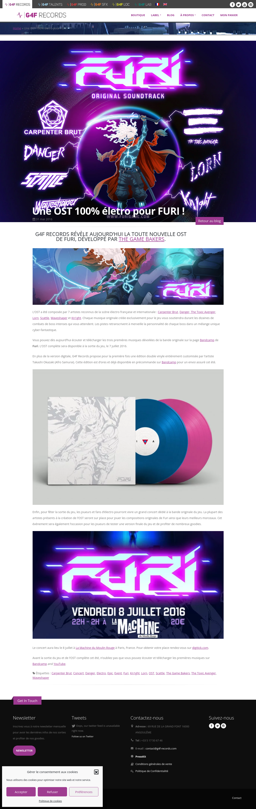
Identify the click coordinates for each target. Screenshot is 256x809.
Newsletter (24, 750)
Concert (78, 673)
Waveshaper (59, 318)
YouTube (60, 664)
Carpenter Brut (168, 312)
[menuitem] (157, 4)
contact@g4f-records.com (160, 748)
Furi (126, 673)
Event (118, 673)
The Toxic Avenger (202, 312)
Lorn (36, 318)
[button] (96, 772)
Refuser (52, 792)
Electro (101, 673)
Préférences (84, 792)
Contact (236, 798)
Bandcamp (207, 340)
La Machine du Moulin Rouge (95, 648)
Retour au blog (209, 221)
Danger (184, 312)
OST (151, 673)
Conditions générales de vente (154, 764)
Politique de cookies (50, 801)
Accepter (21, 792)
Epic (110, 673)
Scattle (44, 318)
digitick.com (200, 648)
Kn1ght (76, 318)
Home (17, 28)
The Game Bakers (141, 238)
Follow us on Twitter (83, 736)
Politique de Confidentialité (152, 771)
